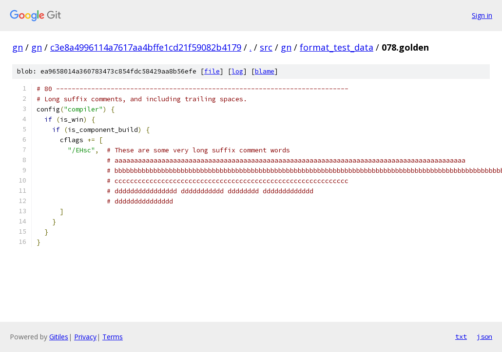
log (237, 71)
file (212, 71)
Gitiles (58, 336)
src (266, 47)
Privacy (85, 336)
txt (461, 336)
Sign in (482, 15)
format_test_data (336, 47)
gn (17, 47)
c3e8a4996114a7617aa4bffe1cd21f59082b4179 (145, 47)
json (484, 336)
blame (264, 71)
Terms (112, 336)
